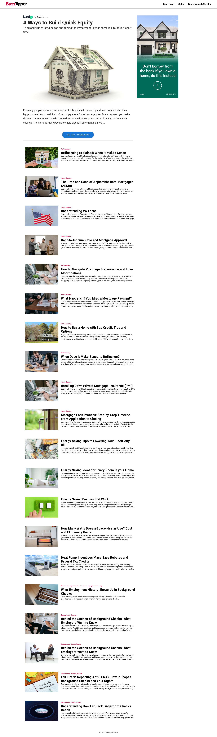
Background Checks (199, 4)
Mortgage (168, 4)
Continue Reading (78, 135)
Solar (181, 4)
